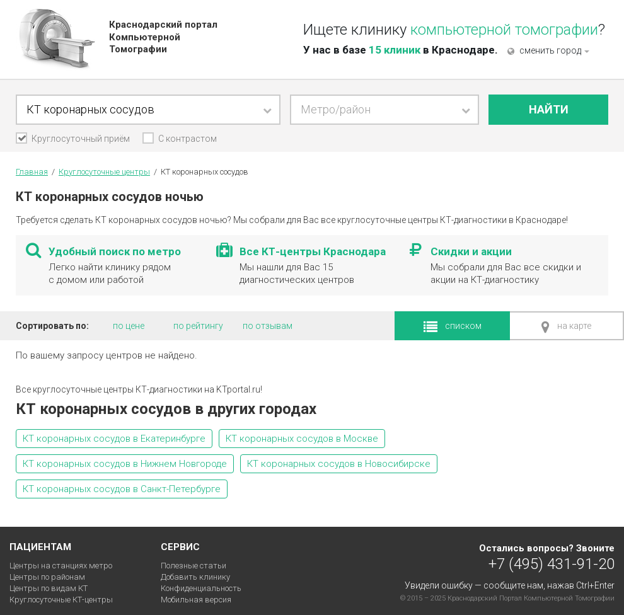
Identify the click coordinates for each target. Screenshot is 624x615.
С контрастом (187, 138)
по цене (128, 326)
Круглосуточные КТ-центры (61, 599)
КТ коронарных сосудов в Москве (302, 438)
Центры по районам (47, 577)
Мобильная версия (196, 599)
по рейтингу (198, 326)
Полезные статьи (193, 565)
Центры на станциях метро (60, 565)
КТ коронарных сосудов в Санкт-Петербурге (122, 489)
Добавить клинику (195, 577)
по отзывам (267, 326)
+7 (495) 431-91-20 (551, 563)
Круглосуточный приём (74, 138)
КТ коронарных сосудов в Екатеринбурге (114, 438)
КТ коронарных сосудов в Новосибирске (338, 463)
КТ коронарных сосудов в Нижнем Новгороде (125, 463)
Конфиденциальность (201, 588)
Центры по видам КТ (48, 588)
